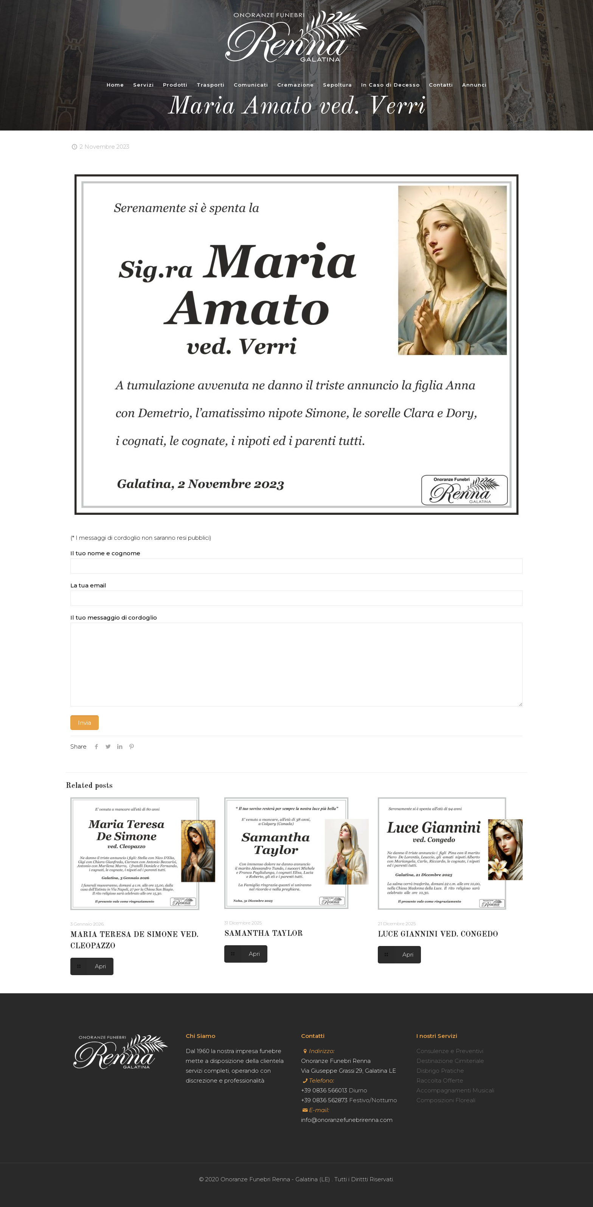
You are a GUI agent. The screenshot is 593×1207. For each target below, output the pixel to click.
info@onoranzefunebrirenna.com (347, 1119)
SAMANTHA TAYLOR (263, 934)
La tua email (296, 594)
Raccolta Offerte (439, 1080)
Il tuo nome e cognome (296, 562)
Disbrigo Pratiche (440, 1070)
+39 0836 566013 (324, 1090)
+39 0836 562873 (324, 1100)
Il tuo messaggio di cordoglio (296, 660)
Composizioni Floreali (445, 1100)
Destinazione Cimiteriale (450, 1060)
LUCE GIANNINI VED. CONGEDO (438, 934)
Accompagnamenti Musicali (455, 1090)
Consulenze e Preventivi (449, 1051)
